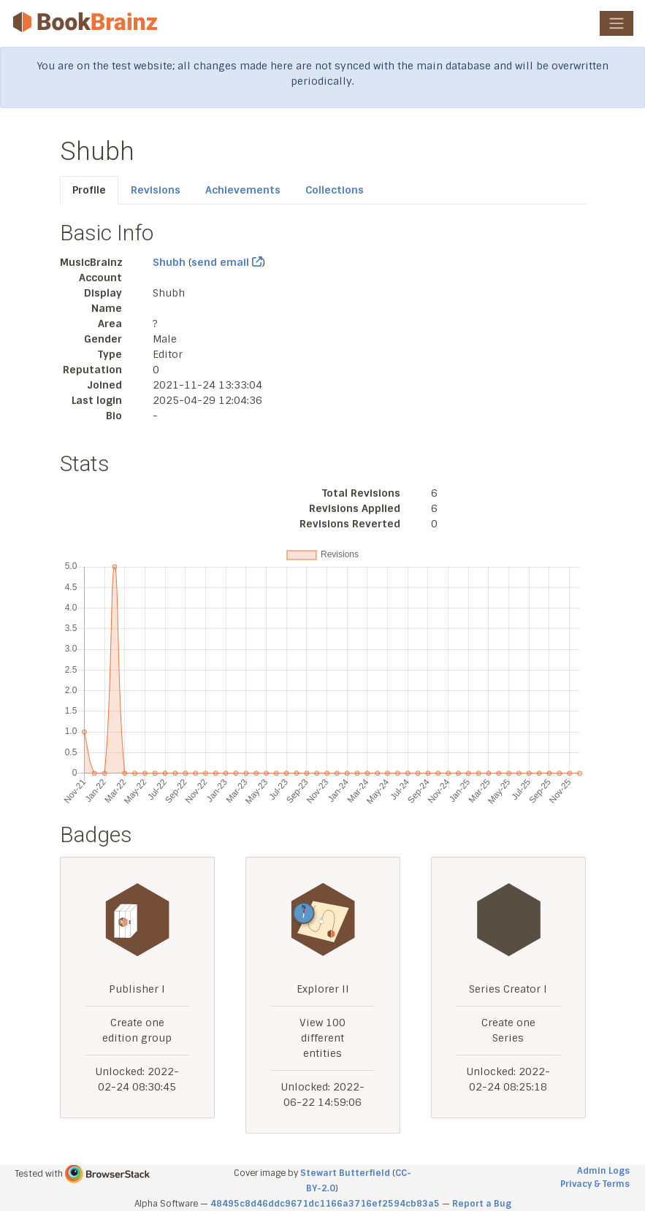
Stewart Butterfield (345, 1173)
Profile (89, 189)
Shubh (169, 262)
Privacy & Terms (595, 1184)
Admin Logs (603, 1171)
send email (226, 262)
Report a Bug (481, 1204)
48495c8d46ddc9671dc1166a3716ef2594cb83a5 (325, 1204)
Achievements (242, 189)
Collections (334, 189)
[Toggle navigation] (616, 23)
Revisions (155, 189)
